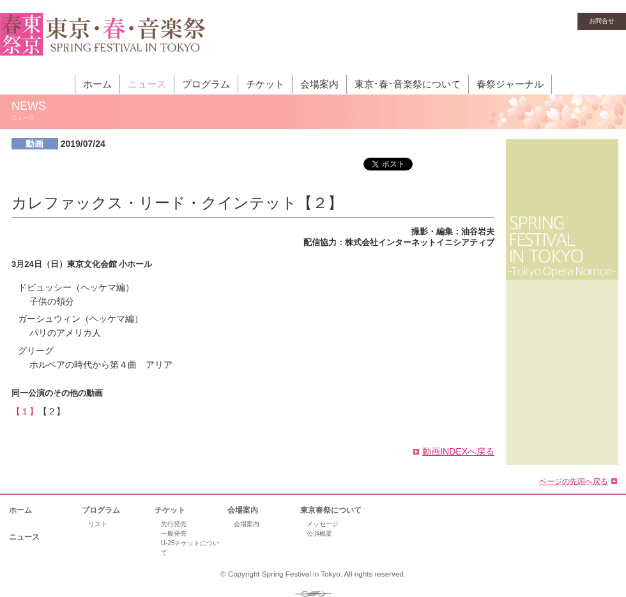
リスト (97, 523)
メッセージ (323, 523)
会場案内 (319, 84)
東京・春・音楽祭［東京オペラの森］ (103, 41)
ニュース (147, 84)
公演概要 (319, 533)
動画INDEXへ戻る (458, 451)
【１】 (24, 411)
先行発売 (174, 523)
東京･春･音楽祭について (408, 84)
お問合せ (602, 20)
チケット (265, 84)
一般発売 (174, 533)
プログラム (206, 84)
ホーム (97, 84)
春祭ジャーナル (510, 84)
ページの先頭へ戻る (573, 481)
